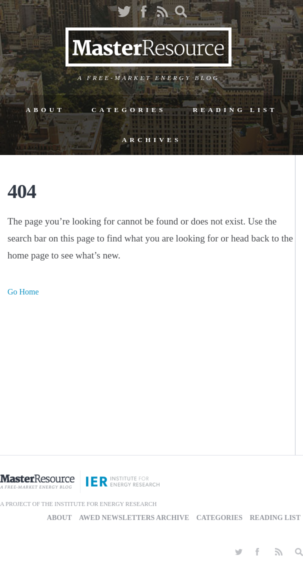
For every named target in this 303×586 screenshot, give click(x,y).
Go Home (23, 292)
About (45, 110)
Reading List (234, 110)
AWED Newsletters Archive (134, 518)
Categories (129, 110)
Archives (152, 140)
